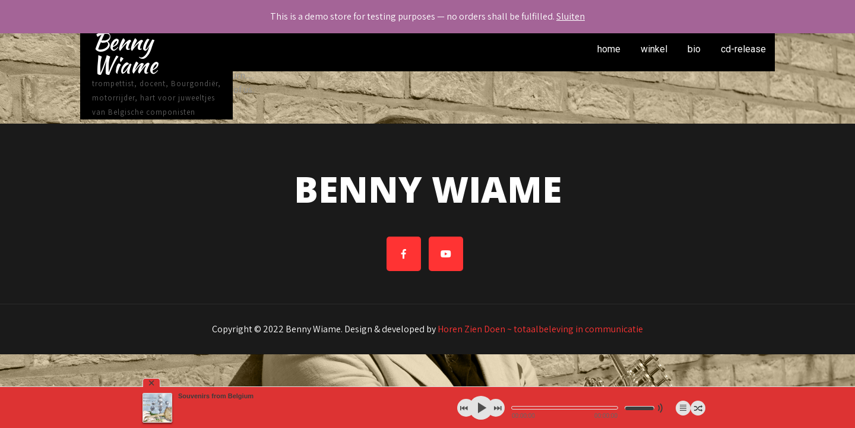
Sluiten (570, 16)
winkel (654, 49)
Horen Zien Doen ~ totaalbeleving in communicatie (540, 329)
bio (694, 49)
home (608, 49)
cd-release (743, 49)
